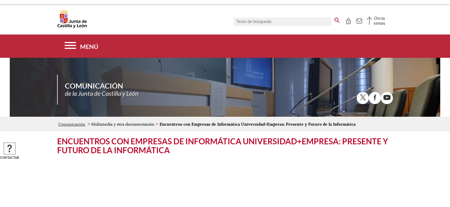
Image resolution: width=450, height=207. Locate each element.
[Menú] (81, 46)
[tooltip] (348, 20)
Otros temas (379, 21)
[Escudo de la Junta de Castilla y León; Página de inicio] (72, 27)
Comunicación (71, 124)
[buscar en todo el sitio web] (337, 19)
